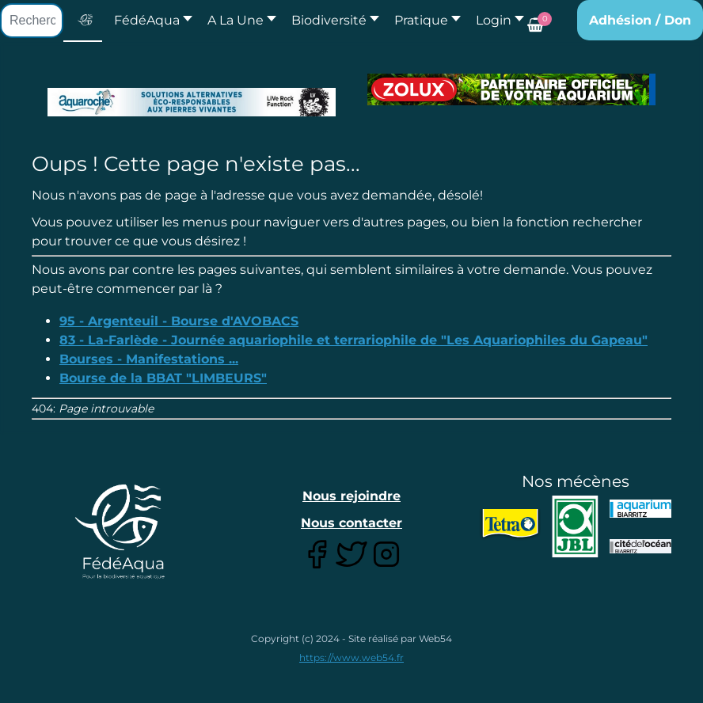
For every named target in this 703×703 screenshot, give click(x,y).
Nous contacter (351, 522)
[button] (237, 20)
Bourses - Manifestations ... (148, 359)
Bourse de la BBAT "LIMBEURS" (163, 378)
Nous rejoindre (351, 496)
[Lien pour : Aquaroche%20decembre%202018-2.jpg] (192, 102)
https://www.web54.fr (351, 657)
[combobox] (31, 20)
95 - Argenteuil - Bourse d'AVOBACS (178, 321)
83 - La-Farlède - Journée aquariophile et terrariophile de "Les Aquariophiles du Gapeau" (353, 340)
